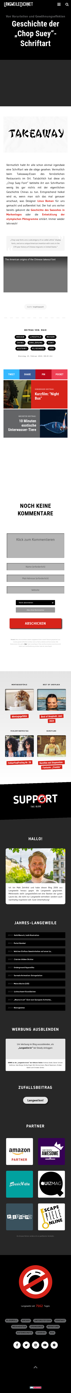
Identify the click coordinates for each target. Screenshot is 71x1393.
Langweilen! (35, 1100)
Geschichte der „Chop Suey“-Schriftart (35, 33)
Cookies (41, 1333)
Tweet (11, 374)
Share (27, 374)
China (20, 343)
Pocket (59, 374)
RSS (52, 1333)
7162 (39, 1306)
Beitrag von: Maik (35, 330)
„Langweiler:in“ (25, 1047)
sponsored (37, 1327)
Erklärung (36, 343)
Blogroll (11, 1321)
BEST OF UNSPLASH (51, 685)
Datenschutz (24, 1333)
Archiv (26, 1321)
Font (51, 343)
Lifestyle (35, 337)
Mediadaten (19, 1327)
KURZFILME (51, 731)
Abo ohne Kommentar (35, 610)
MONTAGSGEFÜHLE (19, 685)
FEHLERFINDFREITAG (20, 731)
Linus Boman (45, 201)
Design (20, 337)
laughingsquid (38, 307)
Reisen (51, 337)
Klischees (38, 349)
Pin (43, 374)
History (22, 349)
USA (52, 349)
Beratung (53, 1327)
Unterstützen (43, 1321)
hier (26, 644)
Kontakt (60, 1321)
